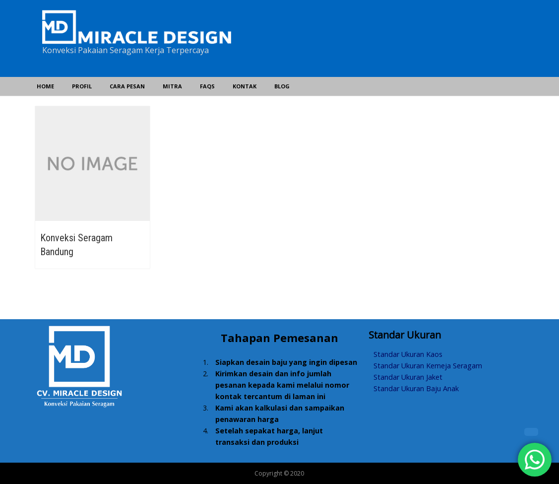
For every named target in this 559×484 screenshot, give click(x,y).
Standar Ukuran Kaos (407, 354)
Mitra (172, 86)
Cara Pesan (127, 86)
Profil (82, 86)
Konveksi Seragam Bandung (76, 245)
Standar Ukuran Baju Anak (416, 388)
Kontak (244, 86)
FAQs (207, 86)
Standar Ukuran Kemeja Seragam (427, 365)
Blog (282, 86)
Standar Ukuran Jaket (407, 377)
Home (45, 86)
